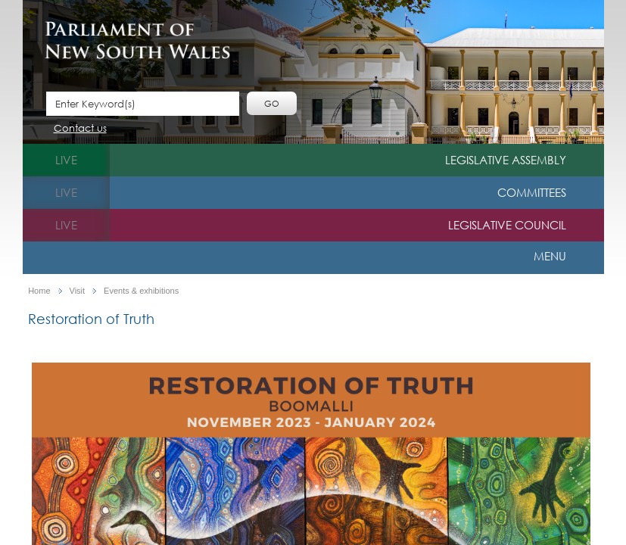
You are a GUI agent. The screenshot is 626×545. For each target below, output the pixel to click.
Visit (78, 291)
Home (39, 291)
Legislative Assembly (505, 159)
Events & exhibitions (141, 291)
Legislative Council (507, 224)
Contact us (80, 129)
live (66, 159)
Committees (531, 192)
